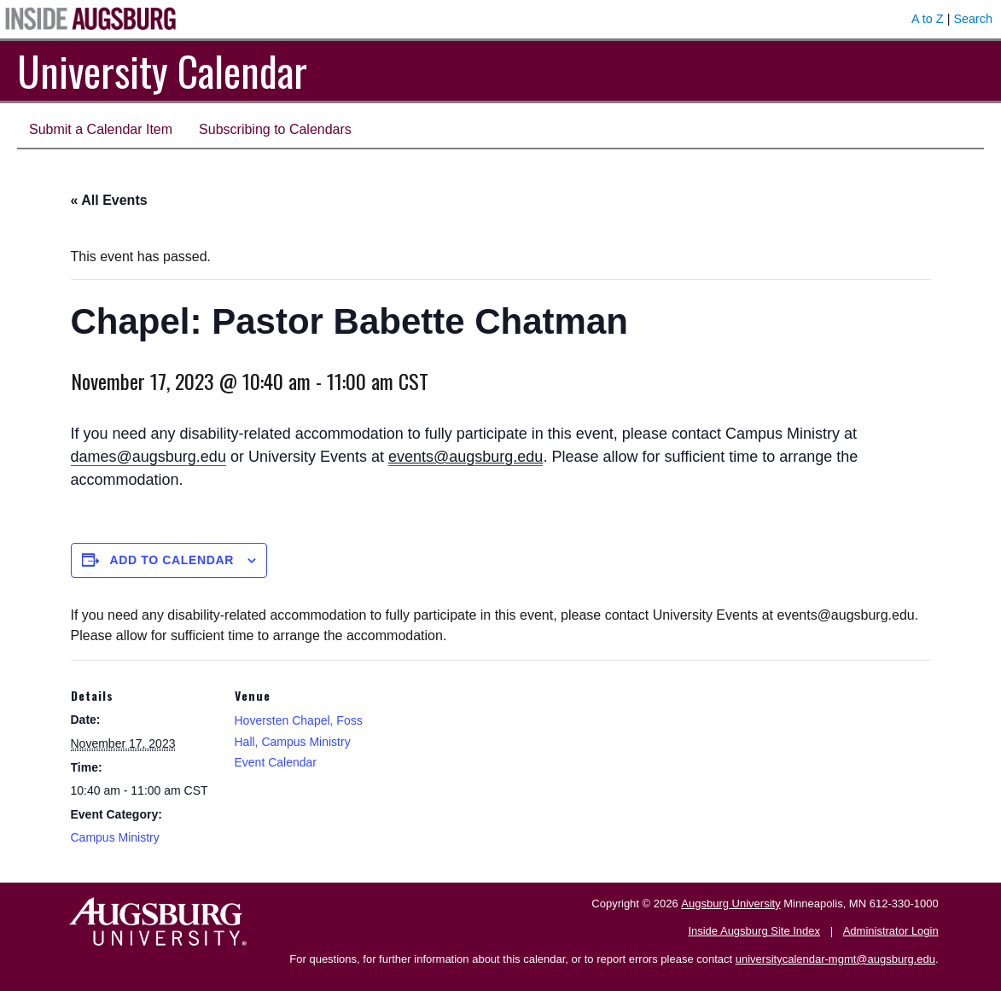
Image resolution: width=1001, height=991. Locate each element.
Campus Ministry (115, 837)
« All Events (109, 200)
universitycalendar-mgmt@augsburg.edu (835, 959)
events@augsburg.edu (465, 456)
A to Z (927, 19)
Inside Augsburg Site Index (754, 930)
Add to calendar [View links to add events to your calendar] (171, 560)
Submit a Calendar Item (100, 129)
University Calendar (162, 70)
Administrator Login (891, 930)
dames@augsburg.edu (148, 456)
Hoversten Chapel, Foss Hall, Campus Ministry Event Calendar (299, 741)
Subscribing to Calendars (275, 129)
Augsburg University (730, 903)
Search (972, 19)
